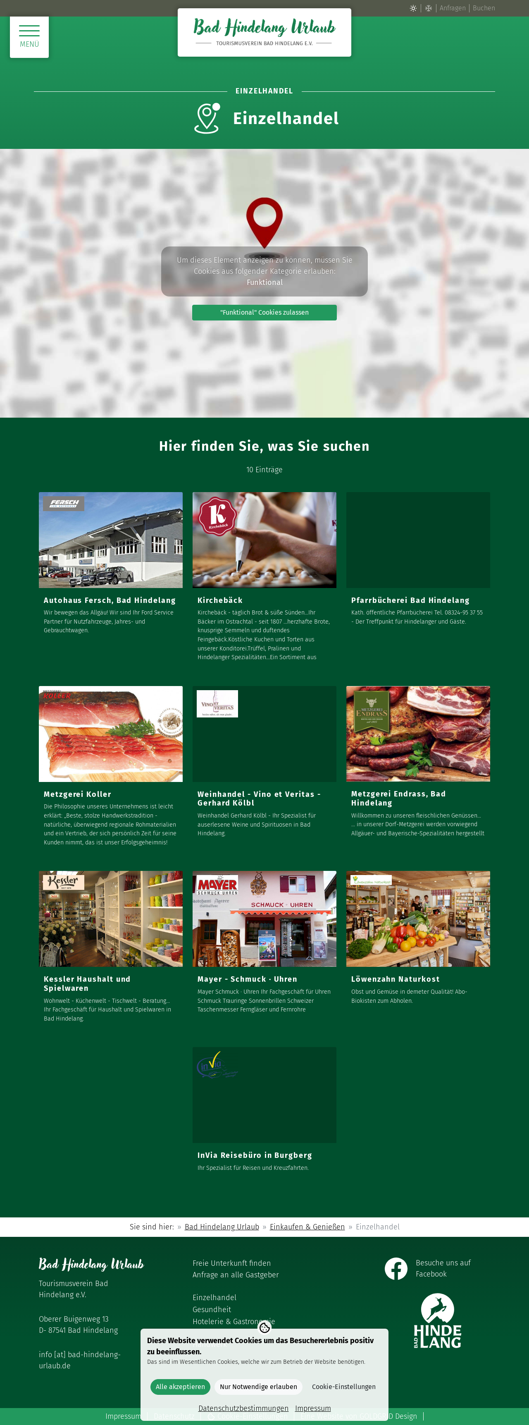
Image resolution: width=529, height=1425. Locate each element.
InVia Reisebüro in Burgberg (255, 1155)
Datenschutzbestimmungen (243, 1408)
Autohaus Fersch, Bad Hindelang (110, 600)
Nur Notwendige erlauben (258, 1387)
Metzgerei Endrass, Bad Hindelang (398, 798)
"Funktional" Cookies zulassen (264, 312)
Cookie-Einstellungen (344, 1387)
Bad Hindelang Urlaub (222, 1226)
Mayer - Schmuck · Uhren (248, 979)
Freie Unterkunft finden (232, 1263)
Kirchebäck (220, 600)
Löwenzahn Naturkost (395, 979)
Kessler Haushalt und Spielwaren (87, 984)
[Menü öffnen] (29, 37)
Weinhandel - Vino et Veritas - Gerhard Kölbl (259, 799)
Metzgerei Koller (78, 794)
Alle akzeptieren (180, 1387)
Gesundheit (212, 1309)
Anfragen (453, 8)
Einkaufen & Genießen (307, 1226)
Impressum (123, 1416)
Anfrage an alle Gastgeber (236, 1274)
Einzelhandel (214, 1297)
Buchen (484, 8)
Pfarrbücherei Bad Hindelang (410, 600)
